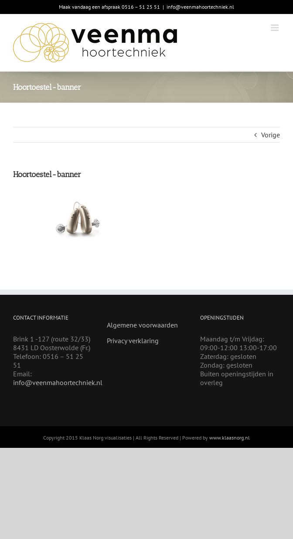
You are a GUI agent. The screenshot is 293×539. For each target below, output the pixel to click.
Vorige (270, 134)
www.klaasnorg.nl (229, 437)
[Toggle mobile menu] (275, 27)
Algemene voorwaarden (142, 325)
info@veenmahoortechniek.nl (200, 6)
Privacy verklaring (133, 340)
